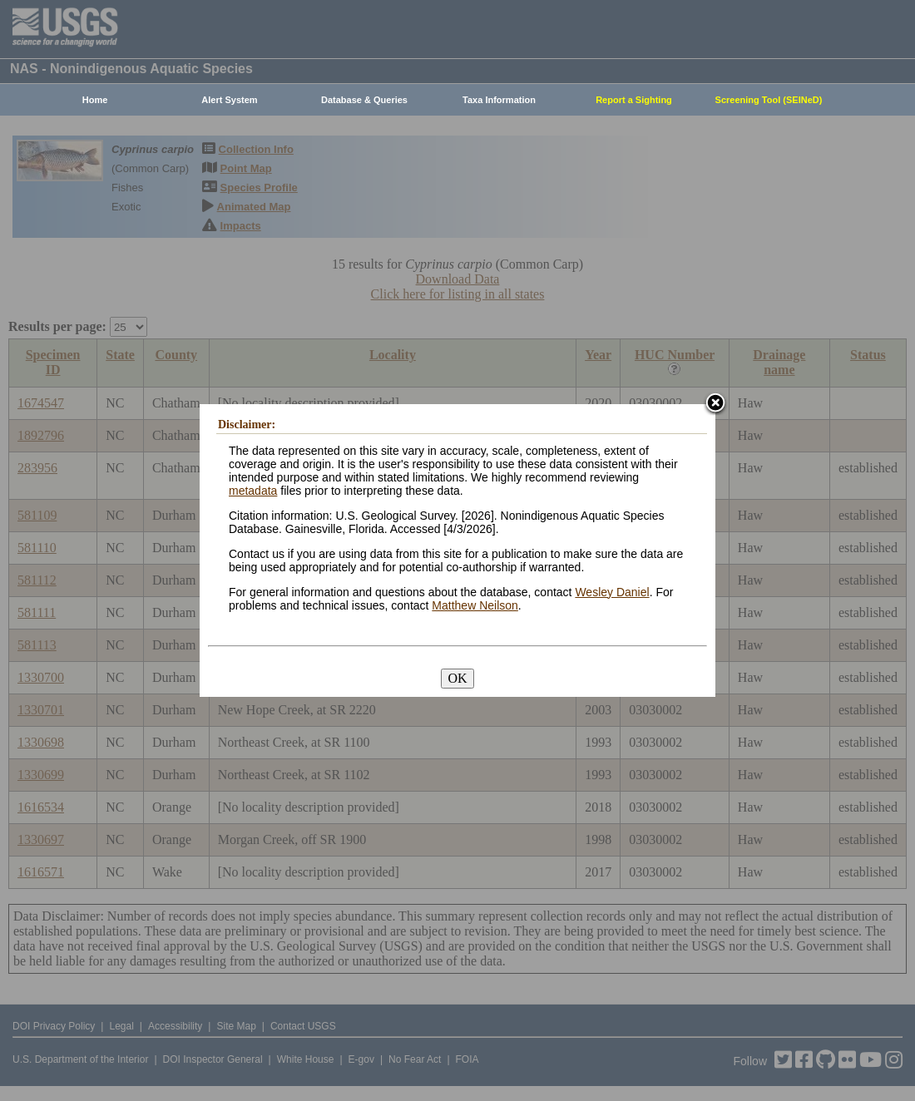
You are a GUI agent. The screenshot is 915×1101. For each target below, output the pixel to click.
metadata (253, 490)
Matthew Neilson (475, 605)
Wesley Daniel (612, 592)
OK (457, 678)
